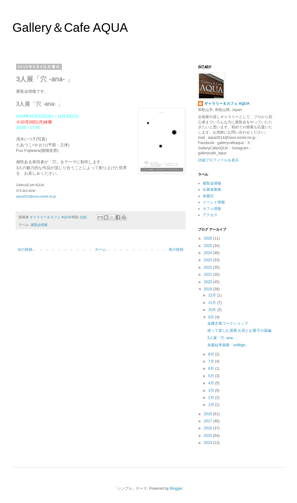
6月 (211, 368)
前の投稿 (176, 249)
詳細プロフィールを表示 (218, 160)
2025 (208, 246)
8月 (211, 354)
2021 (208, 274)
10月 (212, 310)
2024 (208, 253)
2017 (208, 421)
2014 (208, 443)
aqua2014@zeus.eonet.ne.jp (36, 196)
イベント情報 (214, 202)
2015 (208, 435)
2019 (208, 289)
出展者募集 (212, 189)
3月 (211, 390)
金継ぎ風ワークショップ (227, 323)
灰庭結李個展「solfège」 (228, 345)
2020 (208, 282)
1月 (211, 405)
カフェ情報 (212, 209)
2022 (208, 267)
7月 (211, 361)
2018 (208, 414)
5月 (211, 376)
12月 (212, 295)
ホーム (100, 249)
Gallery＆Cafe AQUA (70, 27)
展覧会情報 (39, 225)
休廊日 (208, 196)
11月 (212, 303)
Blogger (176, 488)
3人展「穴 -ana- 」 (223, 338)
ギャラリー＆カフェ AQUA (227, 103)
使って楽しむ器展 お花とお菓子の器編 (239, 330)
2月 (211, 397)
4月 (211, 383)
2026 (208, 238)
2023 (208, 260)
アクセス (210, 215)
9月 (211, 317)
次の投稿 (25, 249)
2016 (208, 428)
